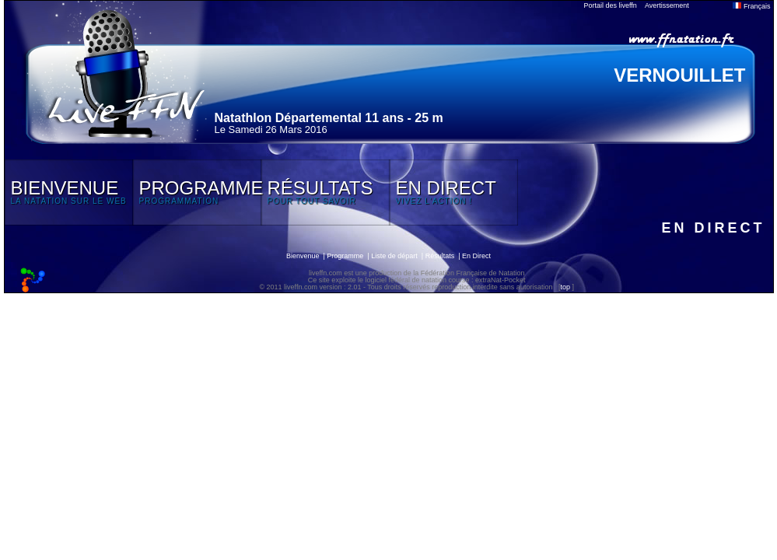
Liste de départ (394, 256)
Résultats (440, 256)
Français (751, 6)
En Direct (476, 256)
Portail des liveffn (610, 5)
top (565, 287)
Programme (345, 256)
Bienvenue (303, 256)
